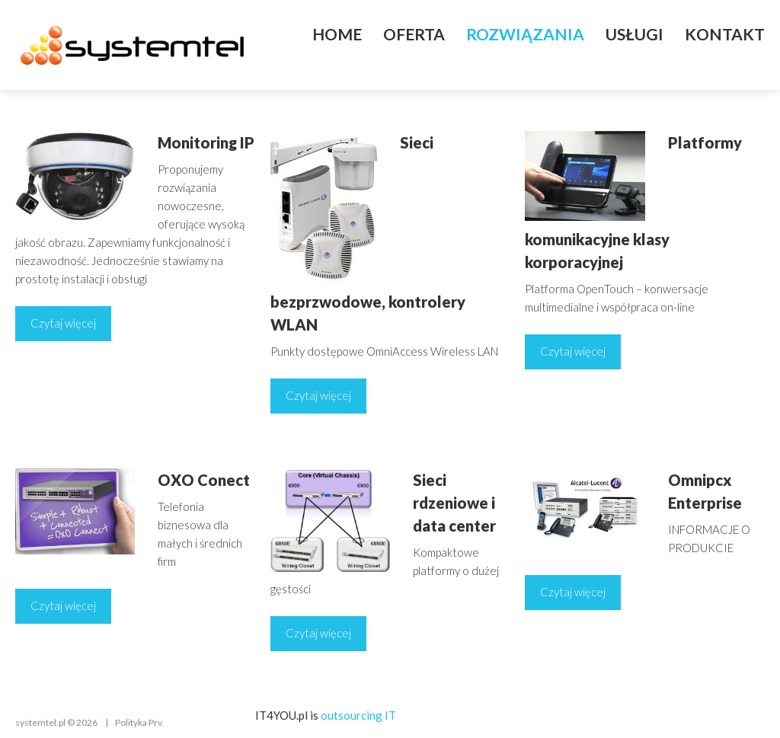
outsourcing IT (358, 715)
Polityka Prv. (139, 722)
